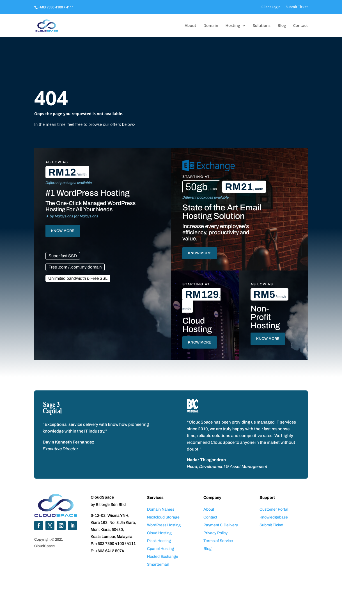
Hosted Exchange (162, 556)
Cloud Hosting (159, 533)
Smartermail (158, 564)
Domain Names (160, 509)
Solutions (261, 26)
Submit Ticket (297, 7)
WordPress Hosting (164, 525)
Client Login (271, 7)
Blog (282, 26)
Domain (210, 26)
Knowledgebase (274, 517)
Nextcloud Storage (163, 517)
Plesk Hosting (159, 541)
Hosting (233, 26)
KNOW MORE (62, 231)
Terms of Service (218, 541)
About (190, 26)
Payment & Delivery (220, 525)
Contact (300, 26)
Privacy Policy (215, 533)
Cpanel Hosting (160, 549)
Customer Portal (274, 509)
